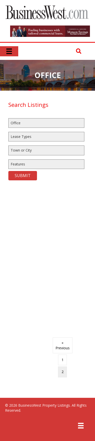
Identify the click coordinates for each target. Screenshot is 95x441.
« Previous (62, 345)
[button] (78, 51)
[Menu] (9, 51)
